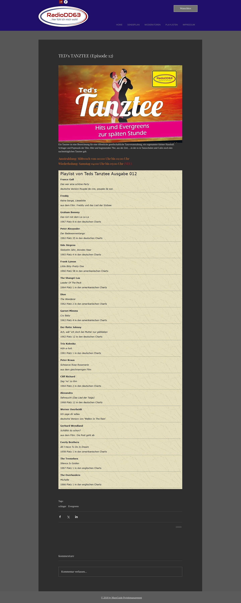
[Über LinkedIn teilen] (76, 516)
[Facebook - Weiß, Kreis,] (66, 2)
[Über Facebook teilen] (60, 516)
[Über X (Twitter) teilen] (68, 516)
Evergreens (73, 506)
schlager (62, 506)
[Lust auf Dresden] (61, 2)
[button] (185, 8)
